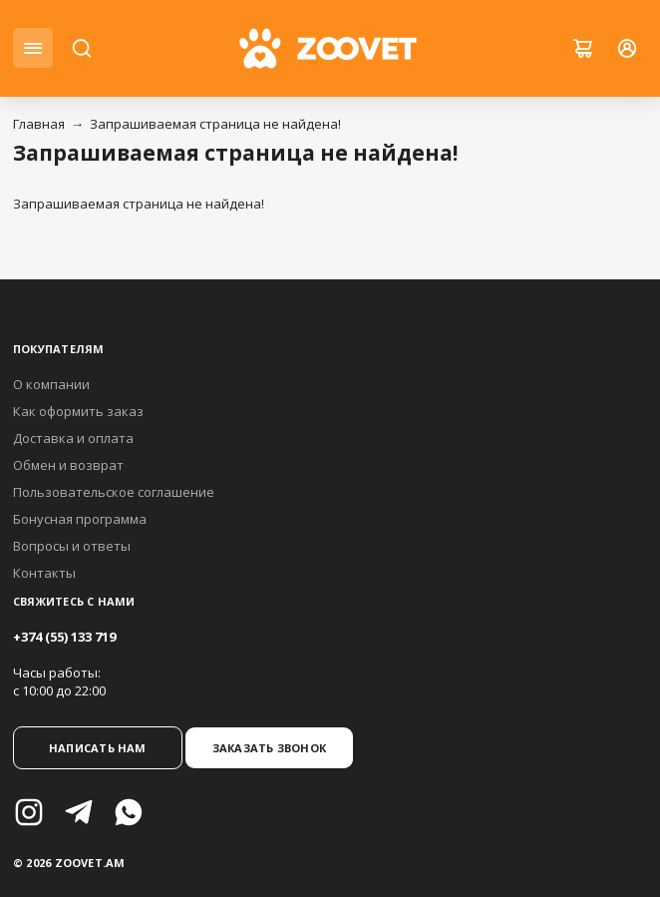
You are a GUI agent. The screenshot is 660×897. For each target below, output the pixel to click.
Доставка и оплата (73, 438)
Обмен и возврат (68, 465)
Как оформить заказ (78, 411)
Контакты (44, 573)
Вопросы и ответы (72, 546)
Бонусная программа (80, 519)
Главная (39, 124)
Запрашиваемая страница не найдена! (215, 124)
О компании (51, 384)
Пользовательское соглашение (113, 492)
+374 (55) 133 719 (64, 637)
